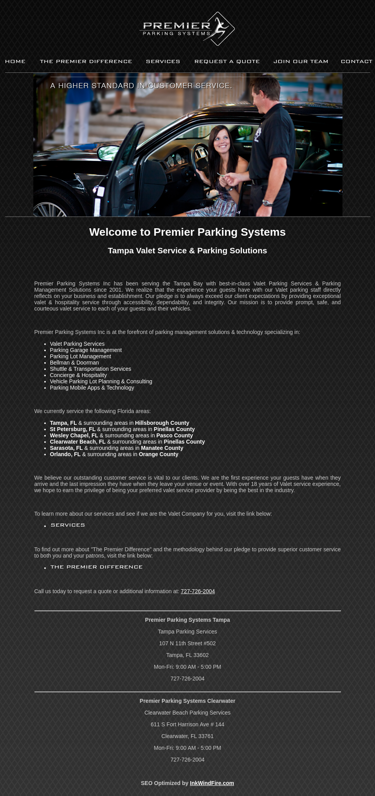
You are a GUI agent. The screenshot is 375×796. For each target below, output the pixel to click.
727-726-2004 (198, 591)
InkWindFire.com (212, 783)
